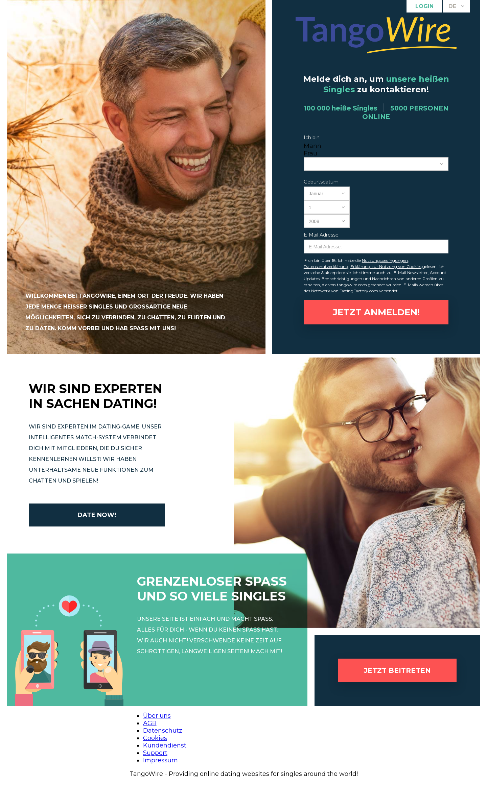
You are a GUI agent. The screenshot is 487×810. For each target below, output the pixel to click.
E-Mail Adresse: (322, 235)
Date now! (96, 515)
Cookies (155, 738)
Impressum (160, 760)
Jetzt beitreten (397, 670)
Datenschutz (162, 730)
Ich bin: (312, 137)
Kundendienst (164, 745)
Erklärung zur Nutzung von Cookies (385, 266)
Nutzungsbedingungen (385, 260)
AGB (150, 723)
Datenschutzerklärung (326, 266)
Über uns (157, 715)
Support (155, 753)
